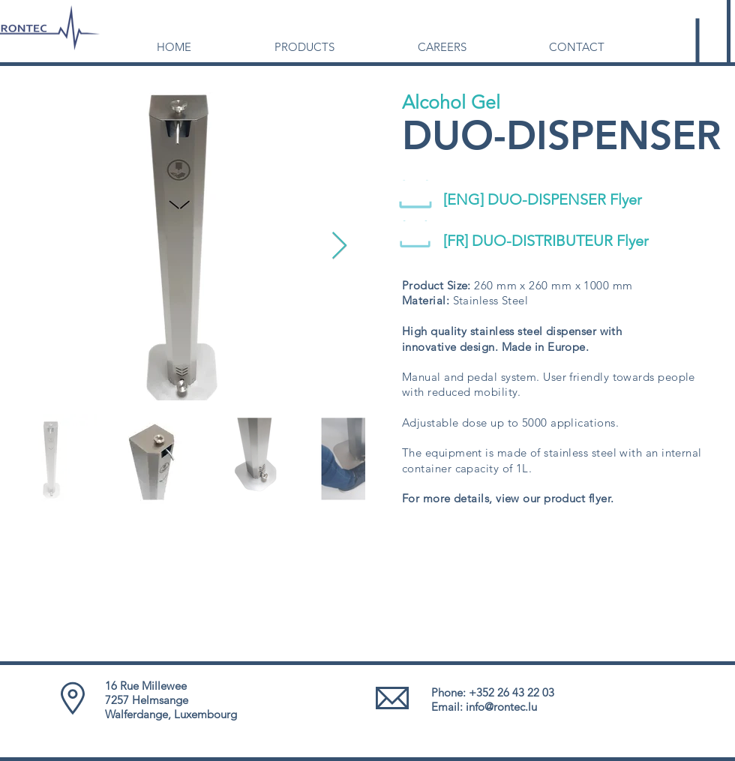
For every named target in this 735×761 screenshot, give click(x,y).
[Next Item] (339, 246)
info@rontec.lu (501, 707)
